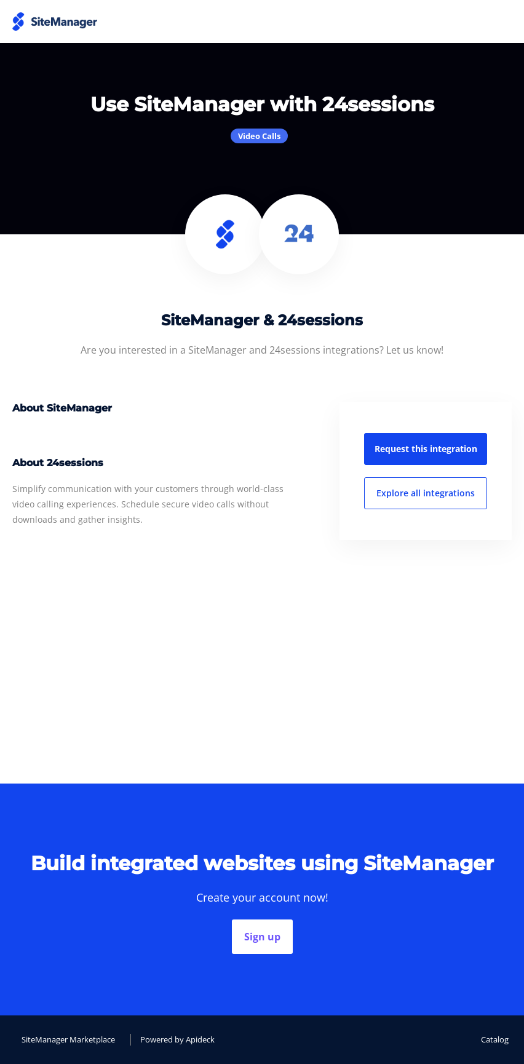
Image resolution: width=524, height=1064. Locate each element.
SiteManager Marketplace (68, 1039)
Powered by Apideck (177, 1039)
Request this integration (426, 449)
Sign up (262, 936)
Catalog (495, 1039)
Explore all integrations (425, 493)
